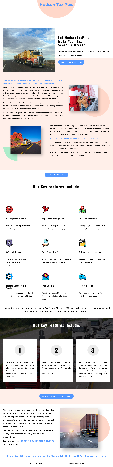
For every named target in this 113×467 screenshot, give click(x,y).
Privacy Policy (35, 464)
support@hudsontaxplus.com (37, 440)
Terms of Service (76, 464)
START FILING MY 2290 (71, 62)
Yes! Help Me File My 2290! (56, 396)
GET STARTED (56, 175)
